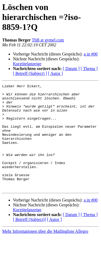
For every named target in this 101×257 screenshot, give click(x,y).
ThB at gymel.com (48, 40)
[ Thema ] (89, 68)
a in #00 (91, 54)
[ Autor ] (55, 73)
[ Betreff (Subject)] (29, 240)
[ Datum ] (71, 68)
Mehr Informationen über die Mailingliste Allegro (45, 252)
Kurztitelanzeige (27, 63)
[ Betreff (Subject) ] (30, 73)
